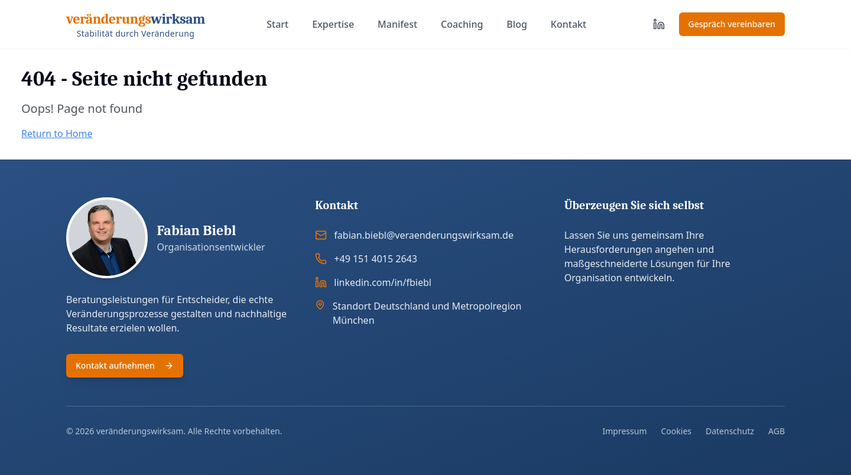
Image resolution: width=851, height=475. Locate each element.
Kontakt (568, 24)
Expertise (333, 24)
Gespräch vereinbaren (731, 24)
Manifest (397, 24)
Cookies (676, 431)
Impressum (625, 431)
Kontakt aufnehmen (125, 365)
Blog (516, 24)
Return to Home (56, 133)
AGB (776, 431)
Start (277, 24)
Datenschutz (730, 431)
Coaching (462, 24)
